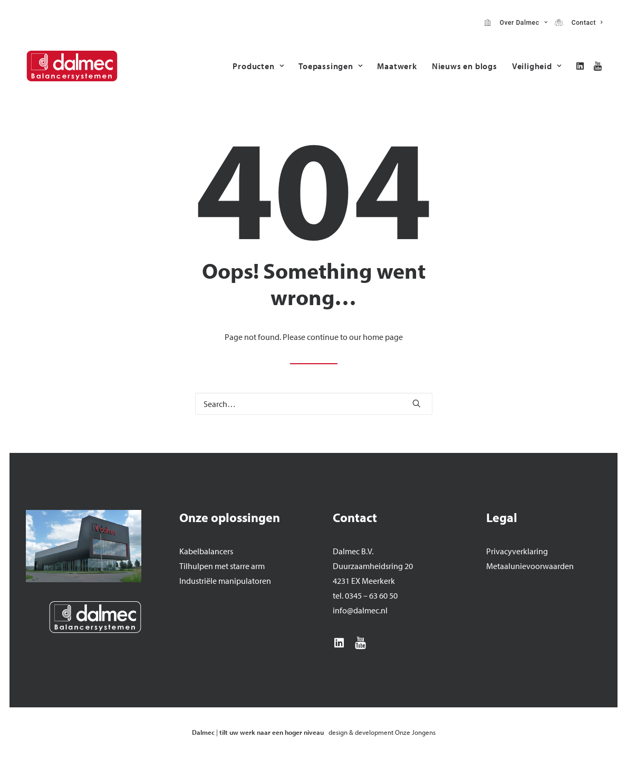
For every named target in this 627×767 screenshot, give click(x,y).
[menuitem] (516, 23)
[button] (582, 66)
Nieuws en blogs (464, 66)
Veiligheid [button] (537, 66)
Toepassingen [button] (330, 66)
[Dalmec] (72, 66)
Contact (585, 22)
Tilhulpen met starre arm (222, 566)
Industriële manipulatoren (225, 580)
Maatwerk (397, 66)
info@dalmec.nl (360, 610)
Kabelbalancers (206, 551)
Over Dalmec (521, 22)
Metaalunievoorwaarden (530, 566)
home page (383, 337)
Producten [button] (258, 66)
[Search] (313, 404)
